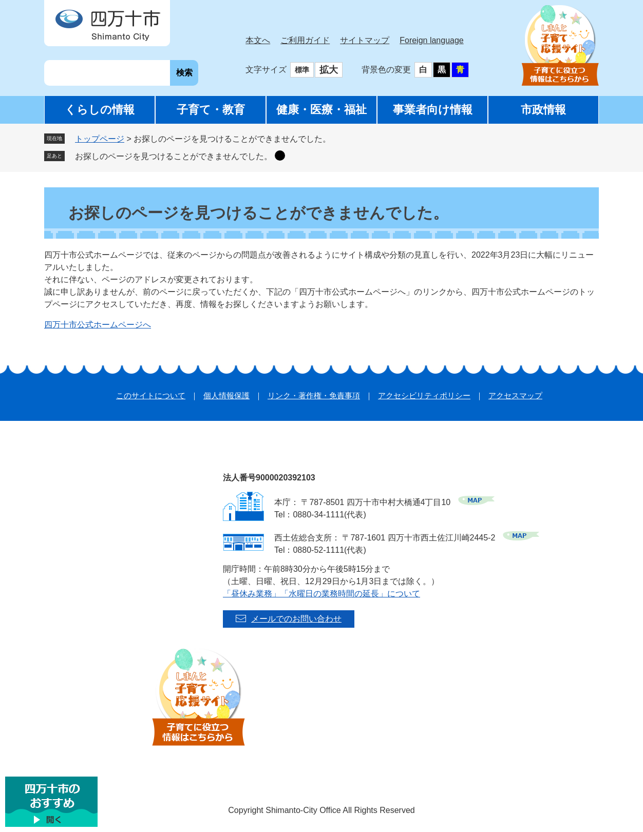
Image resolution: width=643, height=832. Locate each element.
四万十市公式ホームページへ (97, 324)
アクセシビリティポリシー (424, 395)
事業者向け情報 (432, 109)
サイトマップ (364, 40)
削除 (280, 155)
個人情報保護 (226, 395)
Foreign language (432, 40)
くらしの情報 (100, 109)
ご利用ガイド (305, 40)
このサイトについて (150, 395)
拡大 (328, 70)
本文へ (257, 40)
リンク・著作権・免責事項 (314, 395)
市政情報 (543, 109)
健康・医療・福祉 (321, 109)
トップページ (99, 138)
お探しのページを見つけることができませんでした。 (173, 156)
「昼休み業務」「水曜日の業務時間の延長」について (321, 593)
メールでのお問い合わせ (296, 618)
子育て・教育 (211, 109)
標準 (302, 70)
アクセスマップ (515, 395)
